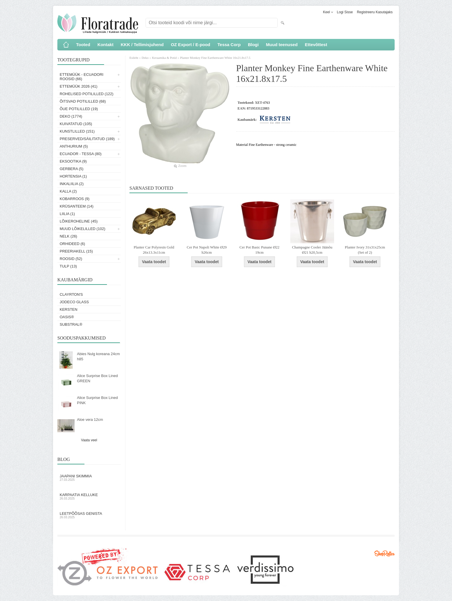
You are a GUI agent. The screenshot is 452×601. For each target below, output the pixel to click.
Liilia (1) (67, 214)
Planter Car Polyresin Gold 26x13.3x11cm (154, 250)
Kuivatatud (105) (76, 124)
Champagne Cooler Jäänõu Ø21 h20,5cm (312, 250)
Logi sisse (345, 12)
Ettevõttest (316, 44)
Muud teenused (281, 44)
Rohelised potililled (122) (86, 94)
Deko (145, 57)
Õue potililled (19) (79, 109)
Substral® (71, 324)
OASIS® (67, 317)
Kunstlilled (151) (77, 131)
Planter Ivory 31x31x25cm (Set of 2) (365, 250)
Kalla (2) (68, 191)
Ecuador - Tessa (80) (80, 154)
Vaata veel (89, 440)
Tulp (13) (68, 266)
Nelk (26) (68, 236)
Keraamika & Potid (164, 57)
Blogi (253, 44)
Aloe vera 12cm (90, 419)
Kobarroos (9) (74, 199)
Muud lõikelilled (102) (82, 229)
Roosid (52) (71, 259)
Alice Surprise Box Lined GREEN (97, 378)
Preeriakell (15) (76, 251)
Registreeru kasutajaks (375, 12)
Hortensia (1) (73, 176)
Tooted (83, 44)
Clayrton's (71, 294)
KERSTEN (68, 309)
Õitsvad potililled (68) (83, 101)
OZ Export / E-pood (190, 44)
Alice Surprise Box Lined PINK (97, 400)
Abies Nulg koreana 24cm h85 (98, 356)
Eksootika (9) (73, 161)
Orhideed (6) (72, 244)
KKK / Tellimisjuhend (142, 44)
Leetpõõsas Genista (89, 515)
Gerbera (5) (71, 169)
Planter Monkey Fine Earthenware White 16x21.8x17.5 (215, 57)
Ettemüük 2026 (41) (78, 86)
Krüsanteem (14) (76, 206)
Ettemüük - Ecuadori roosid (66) (81, 76)
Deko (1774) (71, 116)
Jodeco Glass (74, 302)
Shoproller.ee (384, 553)
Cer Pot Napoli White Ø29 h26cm (207, 250)
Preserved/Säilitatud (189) (87, 139)
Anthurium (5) (74, 146)
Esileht (134, 57)
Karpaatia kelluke (89, 496)
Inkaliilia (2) (72, 184)
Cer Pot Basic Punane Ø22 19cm (260, 250)
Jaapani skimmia (89, 477)
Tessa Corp (229, 44)
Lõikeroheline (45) (79, 221)
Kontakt (105, 44)
